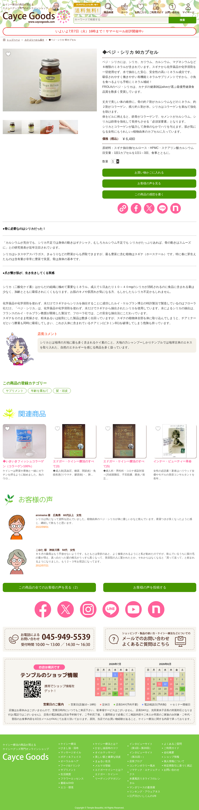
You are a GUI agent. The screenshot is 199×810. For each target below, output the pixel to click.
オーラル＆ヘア (70, 761)
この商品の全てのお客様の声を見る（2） (49, 587)
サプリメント (14, 390)
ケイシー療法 (68, 743)
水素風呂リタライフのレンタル (144, 780)
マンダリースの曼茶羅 (142, 787)
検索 (182, 19)
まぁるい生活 (102, 761)
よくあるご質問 (173, 743)
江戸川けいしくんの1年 (143, 795)
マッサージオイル (71, 752)
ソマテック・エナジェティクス (144, 772)
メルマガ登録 (102, 765)
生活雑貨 (66, 774)
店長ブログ (135, 761)
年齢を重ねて (40, 390)
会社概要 (169, 752)
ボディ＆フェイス (71, 756)
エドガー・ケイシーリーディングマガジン (108, 776)
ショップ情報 (171, 756)
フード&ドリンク (70, 765)
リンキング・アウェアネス (144, 791)
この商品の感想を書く (149, 194)
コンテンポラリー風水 (142, 765)
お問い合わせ (171, 769)
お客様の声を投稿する (149, 587)
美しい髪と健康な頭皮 (108, 756)
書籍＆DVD (67, 782)
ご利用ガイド (171, 748)
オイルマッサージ (105, 752)
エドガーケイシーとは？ (109, 769)
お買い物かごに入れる (149, 172)
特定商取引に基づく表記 (178, 765)
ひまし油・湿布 (70, 748)
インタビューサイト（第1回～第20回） (140, 746)
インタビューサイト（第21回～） (140, 754)
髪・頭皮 (62, 390)
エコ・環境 (67, 787)
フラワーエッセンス (72, 778)
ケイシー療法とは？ (106, 743)
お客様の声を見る (149, 183)
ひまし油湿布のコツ (106, 748)
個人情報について (174, 761)
